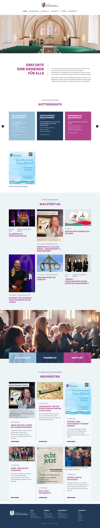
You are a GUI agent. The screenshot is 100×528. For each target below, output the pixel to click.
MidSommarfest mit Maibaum (46, 278)
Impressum (44, 523)
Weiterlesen (15, 441)
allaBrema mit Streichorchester (18, 235)
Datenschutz (50, 523)
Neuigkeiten (72, 11)
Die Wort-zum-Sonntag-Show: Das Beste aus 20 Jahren (20, 300)
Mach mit (54, 11)
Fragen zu (44, 11)
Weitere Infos (17, 134)
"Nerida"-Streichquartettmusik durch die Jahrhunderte (77, 281)
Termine (63, 11)
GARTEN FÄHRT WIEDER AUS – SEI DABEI (77, 232)
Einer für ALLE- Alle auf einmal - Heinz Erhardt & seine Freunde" (48, 249)
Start (25, 11)
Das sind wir (33, 11)
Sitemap (56, 523)
